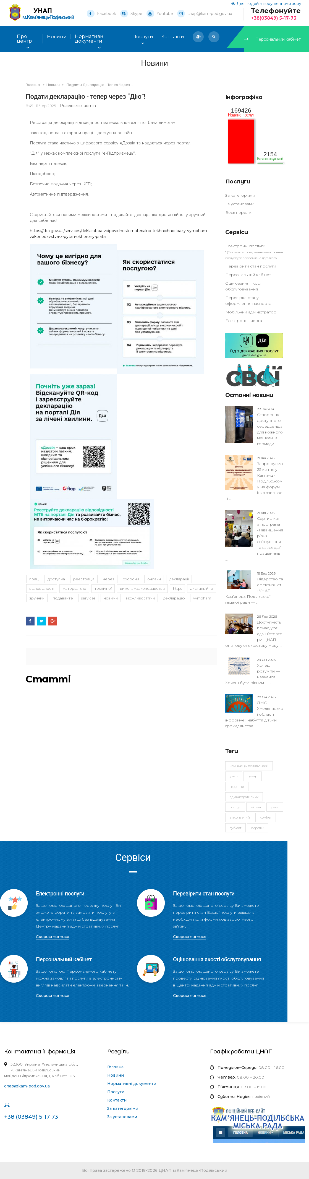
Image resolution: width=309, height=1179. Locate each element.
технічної (103, 588)
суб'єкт (235, 828)
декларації (179, 579)
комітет (265, 817)
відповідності (41, 588)
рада (275, 807)
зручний (36, 598)
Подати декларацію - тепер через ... (100, 85)
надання (237, 787)
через (108, 579)
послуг (235, 807)
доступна (56, 579)
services (88, 598)
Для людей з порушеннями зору (266, 3)
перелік (257, 828)
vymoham (202, 598)
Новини (57, 36)
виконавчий (240, 817)
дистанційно (201, 588)
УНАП (234, 776)
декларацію (174, 598)
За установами (239, 203)
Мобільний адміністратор (250, 312)
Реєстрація (84, 579)
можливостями (140, 598)
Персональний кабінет (272, 39)
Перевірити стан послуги (250, 266)
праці (34, 579)
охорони (131, 579)
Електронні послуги (245, 245)
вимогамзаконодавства (142, 588)
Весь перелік (238, 212)
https (177, 588)
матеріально (74, 588)
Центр (252, 776)
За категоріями (240, 195)
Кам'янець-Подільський (249, 766)
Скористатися (52, 936)
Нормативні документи (131, 1083)
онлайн (154, 579)
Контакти (117, 1100)
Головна (33, 85)
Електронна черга (243, 320)
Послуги (115, 1091)
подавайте (63, 598)
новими (111, 598)
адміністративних (244, 797)
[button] (213, 36)
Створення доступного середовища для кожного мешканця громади (270, 426)
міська (256, 807)
